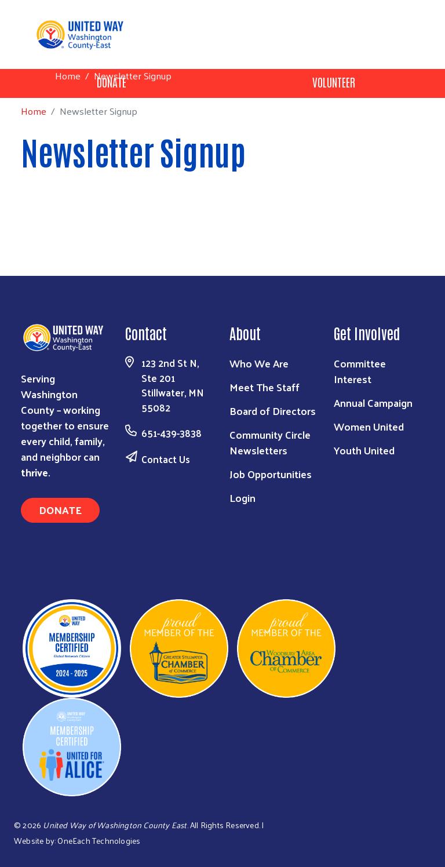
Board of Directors (272, 411)
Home (68, 75)
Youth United (364, 450)
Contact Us (165, 459)
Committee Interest (360, 371)
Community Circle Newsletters (270, 442)
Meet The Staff (264, 387)
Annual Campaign (373, 402)
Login (242, 498)
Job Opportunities (270, 474)
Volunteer (333, 81)
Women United (369, 426)
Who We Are (259, 363)
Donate (60, 509)
